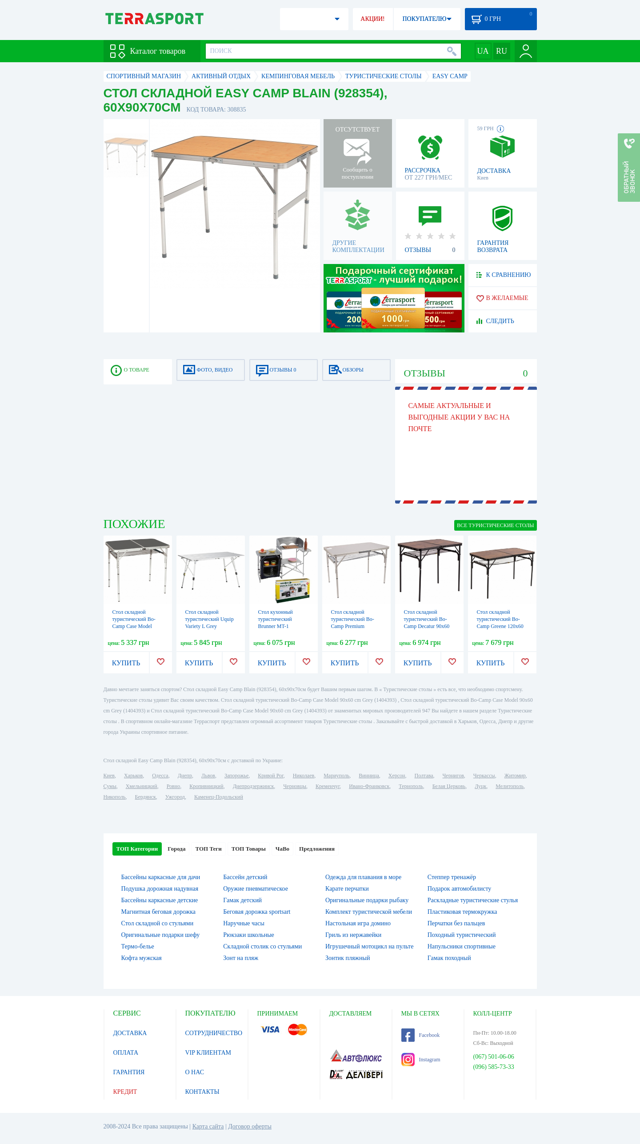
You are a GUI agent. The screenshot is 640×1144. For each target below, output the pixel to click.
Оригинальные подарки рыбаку (366, 900)
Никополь (115, 797)
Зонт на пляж (240, 958)
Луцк (480, 786)
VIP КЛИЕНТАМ (208, 1052)
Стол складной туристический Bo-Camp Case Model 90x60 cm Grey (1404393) (134, 626)
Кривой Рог (270, 775)
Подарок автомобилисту (460, 888)
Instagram (420, 1059)
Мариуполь (336, 775)
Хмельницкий (141, 786)
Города (176, 848)
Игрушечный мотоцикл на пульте (369, 946)
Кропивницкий (206, 786)
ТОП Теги (208, 848)
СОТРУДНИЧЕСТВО (214, 1033)
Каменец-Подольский (218, 797)
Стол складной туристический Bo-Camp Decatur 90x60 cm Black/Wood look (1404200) (427, 626)
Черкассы (484, 775)
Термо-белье (137, 946)
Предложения (317, 848)
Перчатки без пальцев (456, 923)
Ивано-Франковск (369, 786)
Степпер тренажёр (452, 877)
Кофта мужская (141, 958)
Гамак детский (242, 900)
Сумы (110, 786)
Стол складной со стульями (157, 923)
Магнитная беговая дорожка (158, 911)
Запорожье (236, 775)
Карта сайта (208, 1126)
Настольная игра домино (358, 923)
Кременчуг (328, 786)
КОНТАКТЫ (202, 1091)
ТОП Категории (137, 848)
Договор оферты (250, 1126)
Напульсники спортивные (462, 946)
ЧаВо (282, 848)
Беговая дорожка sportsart (256, 911)
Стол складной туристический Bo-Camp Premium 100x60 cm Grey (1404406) (352, 626)
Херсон (396, 775)
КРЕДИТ (125, 1091)
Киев (109, 775)
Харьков (133, 775)
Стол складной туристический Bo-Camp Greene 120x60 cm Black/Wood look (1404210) (500, 626)
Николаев (303, 775)
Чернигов (453, 775)
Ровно (173, 786)
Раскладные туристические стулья (473, 900)
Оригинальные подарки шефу (160, 935)
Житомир (515, 775)
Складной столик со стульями (262, 946)
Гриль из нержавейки (353, 935)
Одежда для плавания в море (363, 877)
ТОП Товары (249, 848)
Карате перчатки (347, 888)
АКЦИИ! (372, 19)
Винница (369, 775)
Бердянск (145, 797)
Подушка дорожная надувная (160, 888)
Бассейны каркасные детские (159, 900)
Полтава (424, 775)
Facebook (420, 1035)
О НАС (194, 1072)
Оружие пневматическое (255, 888)
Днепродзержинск (253, 786)
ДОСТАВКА (130, 1033)
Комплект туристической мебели (368, 911)
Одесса (160, 775)
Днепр (185, 775)
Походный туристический (462, 935)
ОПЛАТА (126, 1052)
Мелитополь (510, 786)
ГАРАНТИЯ (129, 1072)
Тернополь (411, 786)
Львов (208, 775)
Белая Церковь (448, 786)
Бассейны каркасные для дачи (160, 877)
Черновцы (294, 786)
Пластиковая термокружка (462, 911)
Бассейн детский (245, 877)
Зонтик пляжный (347, 958)
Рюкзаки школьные (248, 935)
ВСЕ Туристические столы (495, 525)
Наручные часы (243, 923)
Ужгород (175, 797)
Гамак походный (449, 958)
